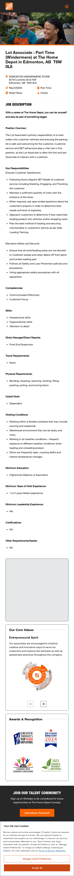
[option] (37, 663)
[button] (31, 704)
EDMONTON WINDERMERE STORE (29, 76)
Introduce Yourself (37, 812)
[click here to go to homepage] (9, 6)
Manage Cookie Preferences (37, 859)
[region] (37, 848)
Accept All (37, 868)
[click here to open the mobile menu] (66, 6)
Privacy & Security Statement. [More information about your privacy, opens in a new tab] (52, 850)
